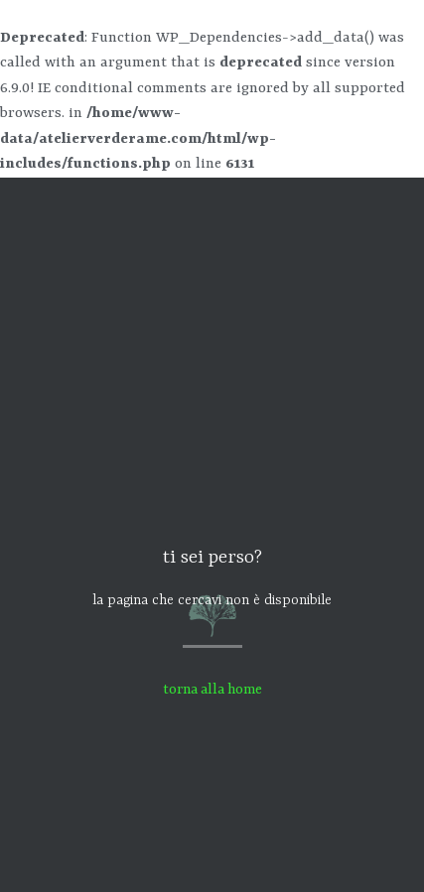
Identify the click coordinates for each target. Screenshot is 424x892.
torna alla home (212, 690)
